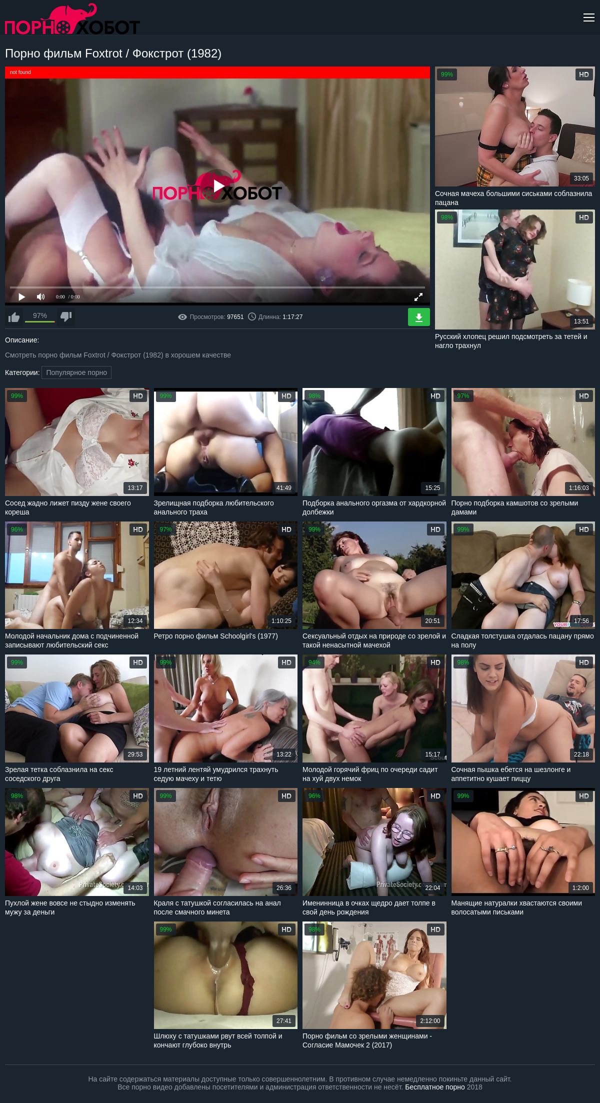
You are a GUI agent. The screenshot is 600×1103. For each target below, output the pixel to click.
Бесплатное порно (434, 1087)
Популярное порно (76, 372)
